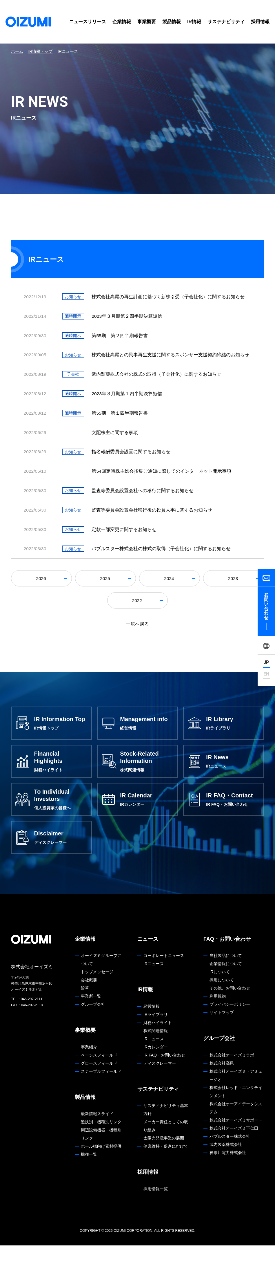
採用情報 (260, 21)
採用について (222, 1007)
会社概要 (89, 1007)
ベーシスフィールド (99, 1082)
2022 (137, 622)
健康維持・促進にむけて (165, 1174)
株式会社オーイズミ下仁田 (234, 1155)
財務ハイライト (157, 1050)
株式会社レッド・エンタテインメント (236, 1119)
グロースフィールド (99, 1090)
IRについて (220, 999)
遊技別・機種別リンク (101, 1149)
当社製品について (226, 983)
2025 (105, 599)
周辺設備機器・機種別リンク (101, 1161)
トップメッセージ (97, 999)
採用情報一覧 (155, 1216)
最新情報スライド (97, 1141)
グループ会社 (93, 1032)
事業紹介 (89, 1074)
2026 (41, 599)
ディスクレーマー (159, 1090)
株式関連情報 (155, 1058)
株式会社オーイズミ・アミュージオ (236, 1103)
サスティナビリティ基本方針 (165, 1137)
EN (266, 674)
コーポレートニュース (163, 983)
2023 (233, 599)
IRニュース (153, 991)
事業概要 (146, 21)
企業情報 (121, 21)
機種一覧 (89, 1182)
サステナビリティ (226, 21)
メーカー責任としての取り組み (165, 1153)
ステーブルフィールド (101, 1099)
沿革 (85, 1016)
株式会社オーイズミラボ (232, 1082)
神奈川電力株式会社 (228, 1180)
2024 (169, 599)
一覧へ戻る (137, 646)
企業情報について (226, 991)
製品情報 (171, 21)
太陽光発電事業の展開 (163, 1166)
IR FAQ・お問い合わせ (164, 1082)
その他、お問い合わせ (230, 1016)
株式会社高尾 (222, 1090)
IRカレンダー (155, 1074)
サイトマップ (222, 1040)
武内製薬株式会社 (226, 1172)
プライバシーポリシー (230, 1032)
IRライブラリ (155, 1042)
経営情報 (151, 1034)
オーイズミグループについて (101, 987)
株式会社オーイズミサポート (236, 1147)
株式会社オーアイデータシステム (236, 1135)
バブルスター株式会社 (230, 1164)
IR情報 (194, 21)
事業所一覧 (91, 1024)
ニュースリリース (87, 21)
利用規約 (218, 1024)
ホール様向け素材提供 (101, 1174)
